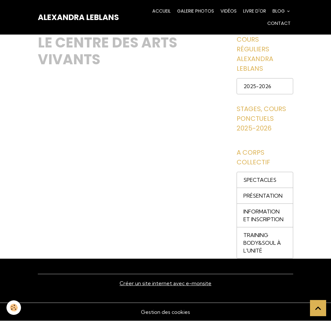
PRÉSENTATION (263, 195)
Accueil (161, 11)
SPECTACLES (259, 180)
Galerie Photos (195, 11)
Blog (278, 11)
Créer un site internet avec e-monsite (165, 283)
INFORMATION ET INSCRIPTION (263, 215)
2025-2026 (257, 86)
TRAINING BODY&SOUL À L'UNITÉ (262, 243)
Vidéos (228, 11)
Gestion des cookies (165, 312)
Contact (278, 23)
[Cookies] (13, 307)
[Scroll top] (318, 308)
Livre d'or (254, 11)
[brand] (78, 17)
